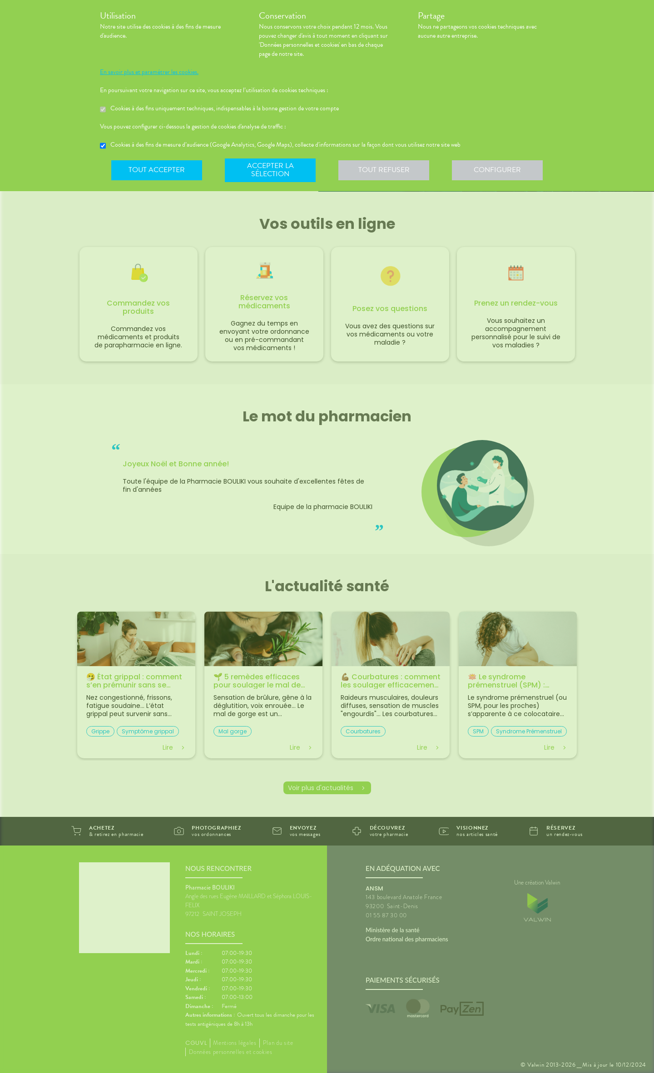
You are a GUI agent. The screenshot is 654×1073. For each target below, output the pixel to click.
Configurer (497, 169)
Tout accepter (157, 169)
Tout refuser (384, 169)
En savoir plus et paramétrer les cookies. (149, 72)
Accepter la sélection (270, 169)
